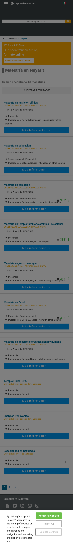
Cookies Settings (49, 532)
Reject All (49, 523)
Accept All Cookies (49, 515)
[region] (36, 529)
